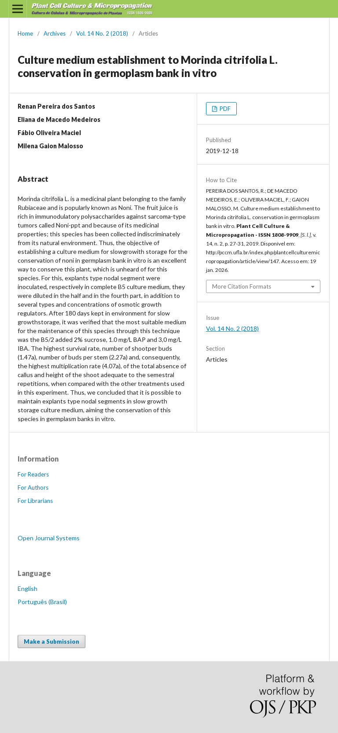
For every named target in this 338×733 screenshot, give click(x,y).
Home (25, 33)
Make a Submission (51, 641)
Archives (55, 33)
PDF (224, 108)
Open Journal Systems (49, 538)
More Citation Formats (241, 286)
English (27, 588)
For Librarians (35, 500)
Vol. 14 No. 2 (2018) (102, 33)
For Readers (33, 474)
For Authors (33, 487)
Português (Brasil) (42, 601)
